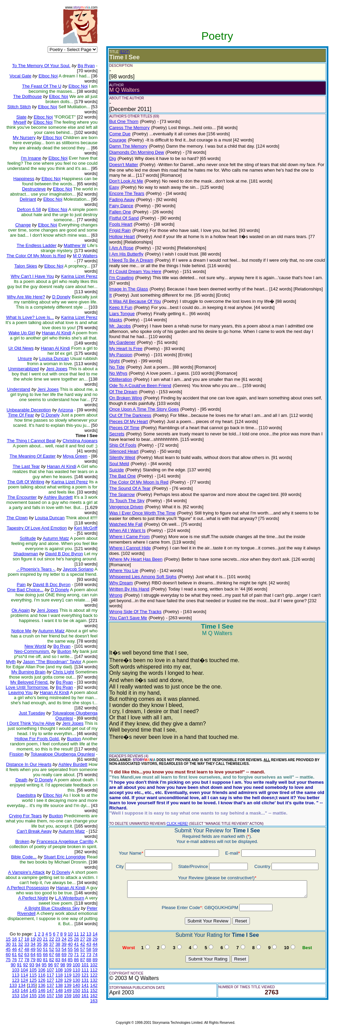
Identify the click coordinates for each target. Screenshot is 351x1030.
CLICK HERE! (177, 824)
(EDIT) (125, 52)
